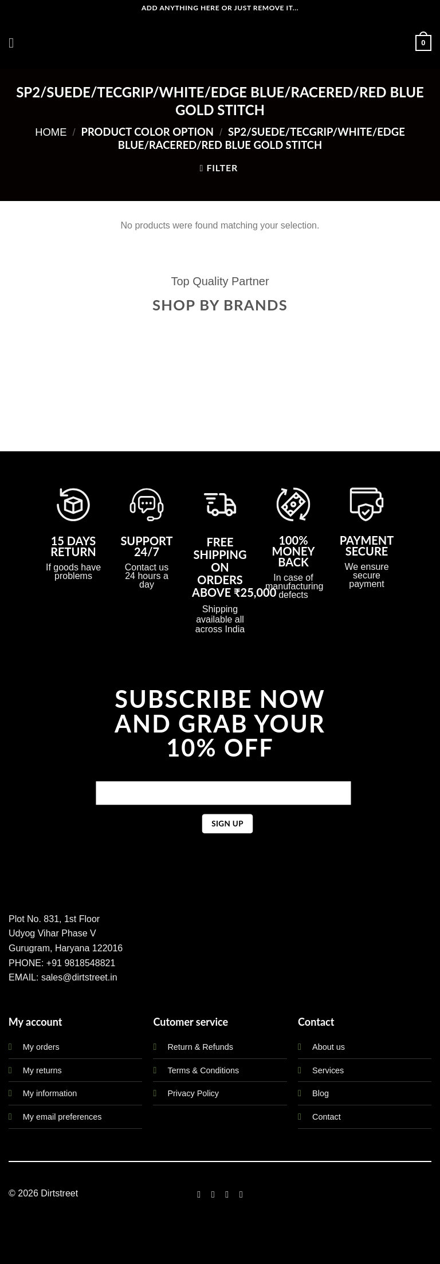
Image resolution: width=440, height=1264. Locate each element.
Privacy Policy (193, 1093)
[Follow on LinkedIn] (241, 1194)
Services (328, 1070)
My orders (41, 1047)
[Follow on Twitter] (226, 1194)
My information (50, 1093)
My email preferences (62, 1116)
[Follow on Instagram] (213, 1194)
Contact (326, 1116)
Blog (320, 1093)
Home (50, 132)
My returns (42, 1070)
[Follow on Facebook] (198, 1194)
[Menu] (15, 43)
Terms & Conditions (203, 1070)
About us (328, 1047)
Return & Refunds (200, 1047)
